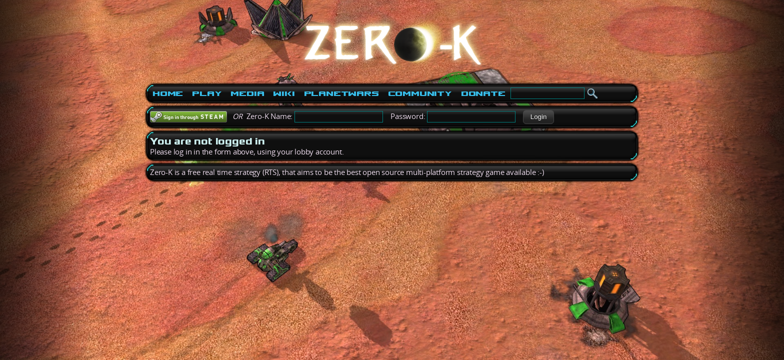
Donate (483, 93)
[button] (538, 117)
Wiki (283, 93)
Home (167, 93)
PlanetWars (341, 93)
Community (420, 93)
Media (247, 93)
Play (207, 93)
